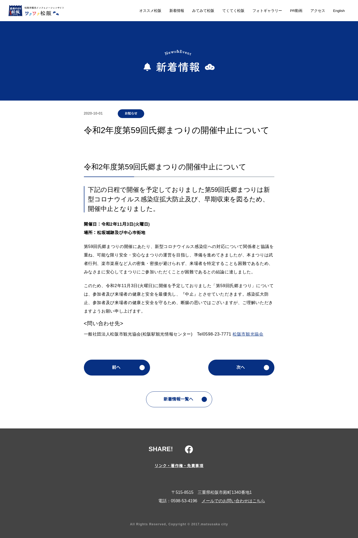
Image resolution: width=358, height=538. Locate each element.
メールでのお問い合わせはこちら (233, 501)
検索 (345, 11)
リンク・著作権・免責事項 (179, 465)
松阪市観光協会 (249, 334)
